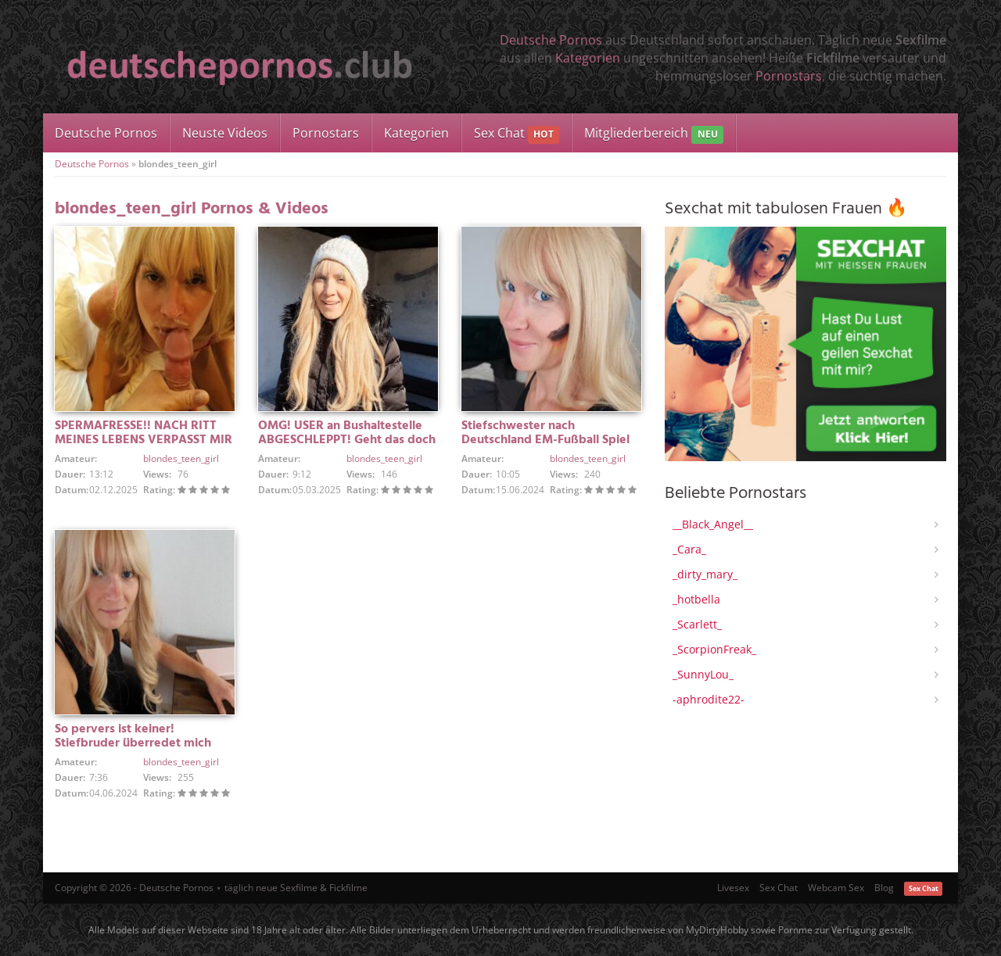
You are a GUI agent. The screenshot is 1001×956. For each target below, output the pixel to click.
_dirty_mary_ (705, 574)
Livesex (733, 887)
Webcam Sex (836, 887)
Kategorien (587, 57)
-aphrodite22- (708, 699)
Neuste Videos (224, 132)
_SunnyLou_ (703, 674)
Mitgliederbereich (653, 134)
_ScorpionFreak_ (714, 649)
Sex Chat (516, 134)
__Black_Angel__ (713, 524)
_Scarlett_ (697, 624)
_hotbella (696, 599)
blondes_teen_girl (181, 458)
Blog (884, 887)
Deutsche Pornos (551, 39)
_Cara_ (689, 549)
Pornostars (788, 75)
